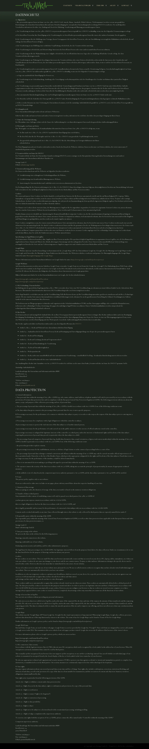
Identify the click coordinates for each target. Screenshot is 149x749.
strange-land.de (30, 165)
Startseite (67, 5)
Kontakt (125, 5)
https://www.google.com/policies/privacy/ (29, 281)
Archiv (113, 5)
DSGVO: (78, 324)
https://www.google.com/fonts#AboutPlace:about (32, 279)
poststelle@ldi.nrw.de (28, 385)
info (22, 165)
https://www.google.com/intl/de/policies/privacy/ (87, 260)
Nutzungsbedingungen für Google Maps (40, 256)
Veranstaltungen (83, 5)
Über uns (100, 5)
